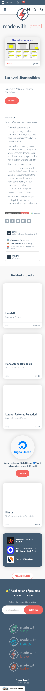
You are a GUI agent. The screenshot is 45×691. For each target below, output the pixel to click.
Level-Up (10, 313)
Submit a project (23, 683)
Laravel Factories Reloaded (21, 414)
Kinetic (9, 512)
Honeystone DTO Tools (18, 363)
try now (22, 473)
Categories (5, 9)
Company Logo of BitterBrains (10, 540)
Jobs (20, 2)
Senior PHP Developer (24, 559)
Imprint (26, 680)
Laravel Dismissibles (22, 77)
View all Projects (22, 576)
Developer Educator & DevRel (24, 540)
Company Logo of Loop (10, 550)
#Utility (9, 63)
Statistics (36, 213)
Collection (7, 2)
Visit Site (11, 101)
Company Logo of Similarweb (10, 559)
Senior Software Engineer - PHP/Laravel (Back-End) (26, 549)
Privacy (19, 680)
